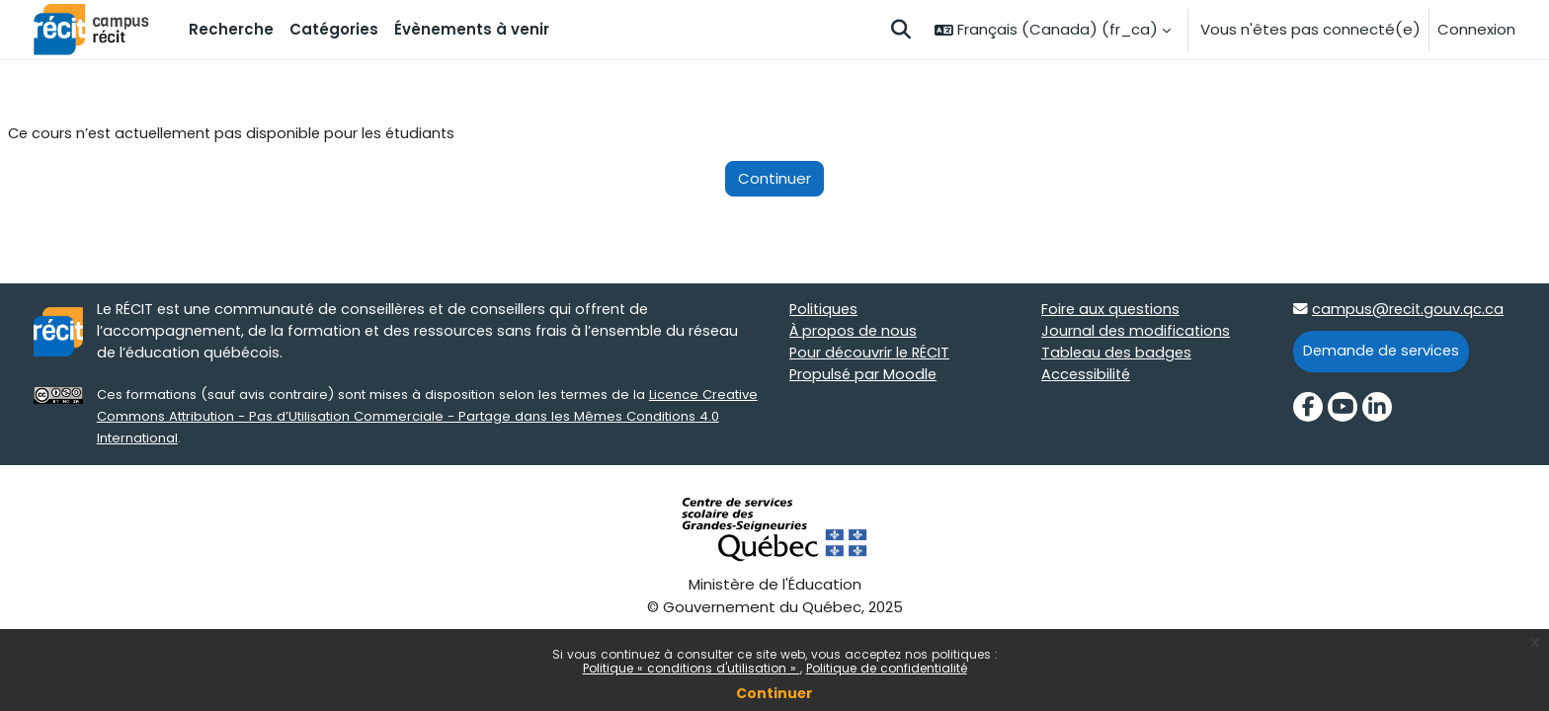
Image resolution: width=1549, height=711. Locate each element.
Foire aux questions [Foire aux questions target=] (1111, 310)
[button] (901, 29)
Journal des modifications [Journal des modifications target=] (1136, 333)
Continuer (774, 693)
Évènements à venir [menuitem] (471, 29)
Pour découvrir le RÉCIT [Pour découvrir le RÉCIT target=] (871, 355)
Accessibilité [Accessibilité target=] (1087, 377)
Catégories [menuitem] (333, 29)
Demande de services (1383, 353)
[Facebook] (1308, 409)
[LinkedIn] (1377, 409)
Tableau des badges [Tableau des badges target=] (1117, 355)
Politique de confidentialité (886, 668)
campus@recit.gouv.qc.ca (1409, 310)
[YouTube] (1342, 409)
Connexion (1476, 29)
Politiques (824, 310)
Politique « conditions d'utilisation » (691, 668)
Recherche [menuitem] (231, 29)
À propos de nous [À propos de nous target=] (854, 333)
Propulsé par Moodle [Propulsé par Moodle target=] (864, 377)
